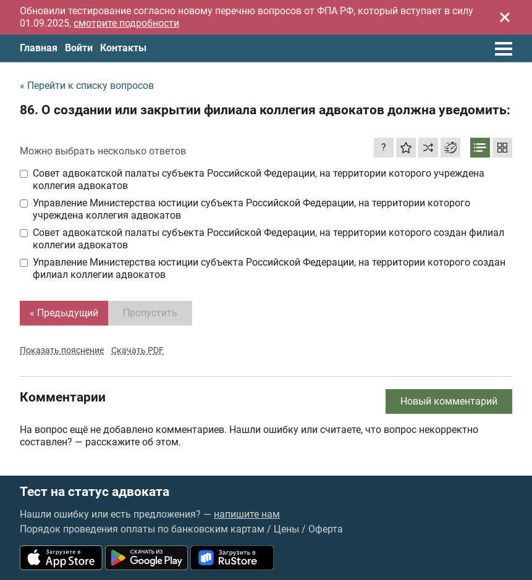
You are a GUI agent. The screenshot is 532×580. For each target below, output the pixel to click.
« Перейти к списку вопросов (87, 85)
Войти (79, 48)
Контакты (123, 48)
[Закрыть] (504, 17)
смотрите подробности (126, 23)
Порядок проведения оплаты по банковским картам (142, 529)
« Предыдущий (64, 313)
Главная (38, 48)
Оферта (325, 529)
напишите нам (247, 514)
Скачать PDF (137, 350)
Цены (286, 529)
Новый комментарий (448, 401)
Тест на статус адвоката (94, 491)
